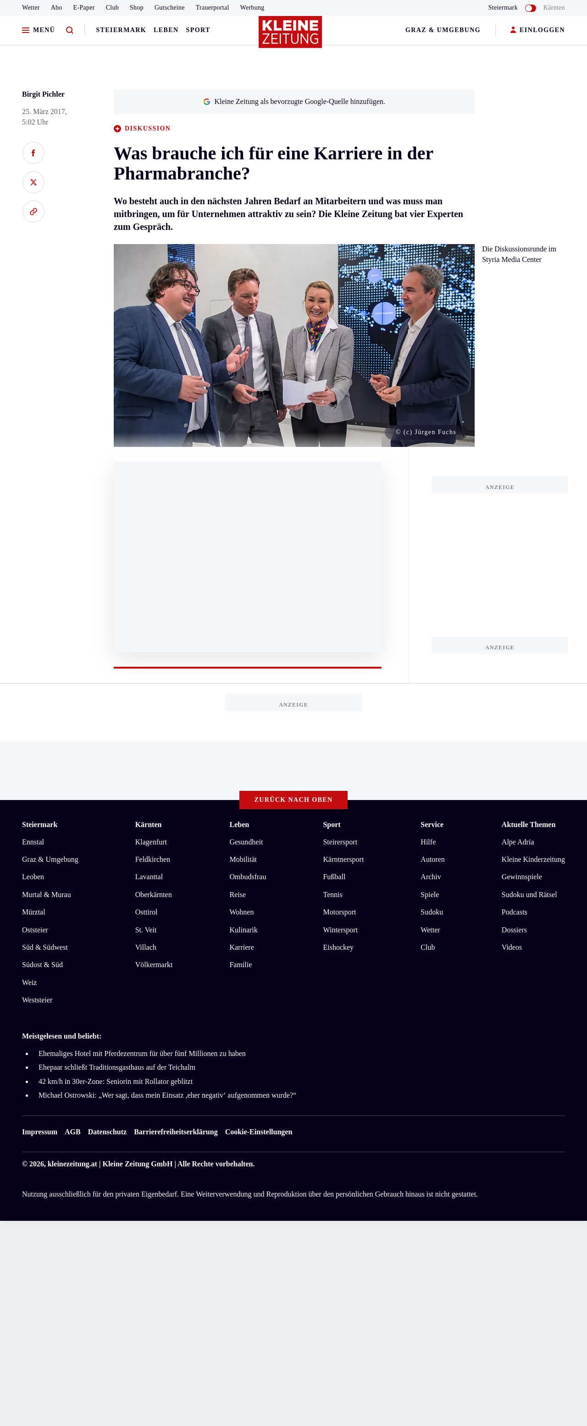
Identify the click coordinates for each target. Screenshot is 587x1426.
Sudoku (432, 912)
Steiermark (121, 30)
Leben (166, 30)
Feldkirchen (152, 859)
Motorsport (339, 912)
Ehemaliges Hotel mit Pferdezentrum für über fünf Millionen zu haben (142, 1053)
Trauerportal (212, 7)
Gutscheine (170, 7)
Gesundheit (246, 842)
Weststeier (37, 1000)
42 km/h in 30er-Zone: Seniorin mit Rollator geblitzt (116, 1081)
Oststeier (35, 930)
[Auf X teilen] (33, 182)
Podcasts (514, 912)
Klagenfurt (151, 842)
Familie (240, 965)
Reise (237, 894)
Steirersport (340, 842)
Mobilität (243, 859)
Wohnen (241, 912)
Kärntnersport (343, 859)
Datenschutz (107, 1132)
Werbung (252, 7)
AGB (73, 1132)
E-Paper (84, 7)
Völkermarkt (154, 965)
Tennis (332, 894)
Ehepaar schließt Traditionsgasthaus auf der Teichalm (117, 1067)
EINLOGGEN (537, 30)
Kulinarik (243, 930)
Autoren (432, 859)
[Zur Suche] (69, 30)
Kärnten (554, 7)
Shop (137, 7)
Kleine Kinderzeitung (533, 859)
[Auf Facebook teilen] (33, 153)
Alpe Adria (518, 842)
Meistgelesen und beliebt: (61, 1036)
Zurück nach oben (294, 799)
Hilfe (428, 842)
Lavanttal (149, 877)
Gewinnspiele (522, 877)
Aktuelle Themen (528, 824)
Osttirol (146, 912)
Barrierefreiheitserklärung (175, 1132)
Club (112, 7)
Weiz (29, 982)
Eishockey (338, 947)
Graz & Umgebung (443, 30)
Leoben (33, 877)
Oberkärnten (153, 894)
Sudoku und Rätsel (529, 894)
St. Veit (146, 930)
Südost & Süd (42, 965)
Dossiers (514, 930)
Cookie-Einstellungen (259, 1132)
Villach (145, 947)
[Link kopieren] (33, 212)
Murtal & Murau (46, 894)
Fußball (334, 877)
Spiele (430, 894)
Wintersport (340, 930)
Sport (198, 30)
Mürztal (33, 912)
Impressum (39, 1132)
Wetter (31, 7)
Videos (512, 947)
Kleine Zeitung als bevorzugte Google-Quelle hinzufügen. (294, 101)
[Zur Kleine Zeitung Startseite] (291, 36)
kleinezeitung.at (72, 1164)
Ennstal (33, 842)
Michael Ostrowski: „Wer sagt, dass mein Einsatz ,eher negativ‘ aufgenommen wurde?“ (167, 1095)
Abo (56, 7)
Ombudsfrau (247, 877)
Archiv (431, 877)
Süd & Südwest (45, 947)
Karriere (241, 947)
